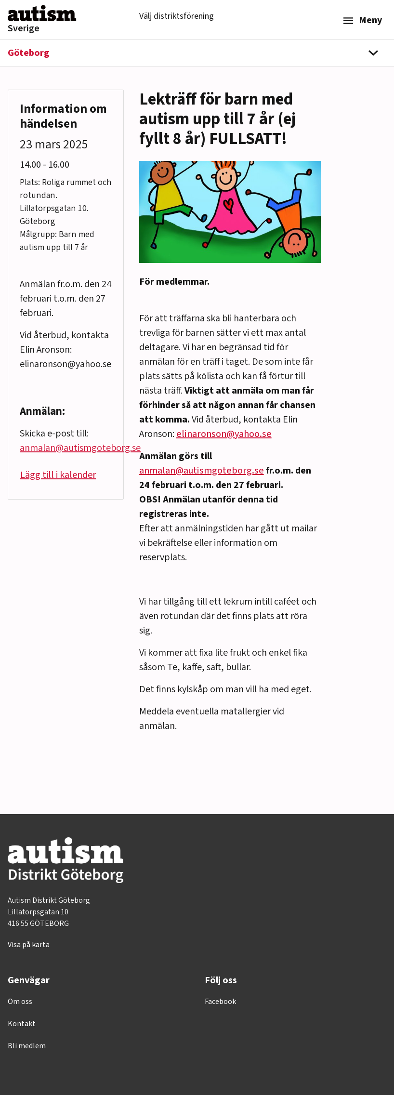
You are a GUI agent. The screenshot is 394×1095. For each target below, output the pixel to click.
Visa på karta (29, 944)
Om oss (20, 1001)
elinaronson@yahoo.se (224, 434)
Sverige (23, 28)
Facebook (220, 1001)
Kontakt (22, 1023)
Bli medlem (27, 1046)
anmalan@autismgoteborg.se (201, 470)
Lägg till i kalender (58, 475)
